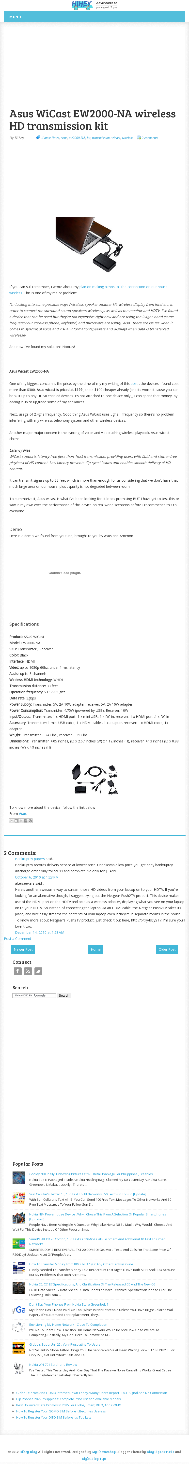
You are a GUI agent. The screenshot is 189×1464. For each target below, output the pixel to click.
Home (96, 949)
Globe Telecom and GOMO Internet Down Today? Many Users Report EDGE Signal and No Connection (91, 1393)
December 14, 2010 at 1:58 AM (39, 932)
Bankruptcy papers (30, 858)
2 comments (150, 138)
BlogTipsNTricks (160, 1452)
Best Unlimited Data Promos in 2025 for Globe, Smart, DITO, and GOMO (68, 1405)
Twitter (38, 971)
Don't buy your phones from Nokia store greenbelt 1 (68, 1304)
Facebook (18, 971)
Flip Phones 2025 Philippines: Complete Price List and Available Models (68, 1399)
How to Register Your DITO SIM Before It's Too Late (54, 1417)
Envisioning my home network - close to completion (68, 1324)
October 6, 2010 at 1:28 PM (37, 877)
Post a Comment (17, 938)
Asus (64, 138)
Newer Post (23, 949)
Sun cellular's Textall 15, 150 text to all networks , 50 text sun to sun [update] (87, 1194)
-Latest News (50, 138)
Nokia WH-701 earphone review (53, 1364)
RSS (28, 971)
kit (88, 138)
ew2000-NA (77, 138)
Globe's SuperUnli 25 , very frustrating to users (64, 1344)
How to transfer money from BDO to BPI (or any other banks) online (81, 1264)
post (134, 383)
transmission (101, 138)
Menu (15, 16)
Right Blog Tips (94, 1458)
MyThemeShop (104, 1452)
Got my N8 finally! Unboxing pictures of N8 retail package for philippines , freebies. (91, 1174)
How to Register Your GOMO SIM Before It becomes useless (61, 1411)
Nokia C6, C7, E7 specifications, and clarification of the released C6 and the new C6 (92, 1284)
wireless (127, 138)
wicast (115, 138)
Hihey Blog (28, 1452)
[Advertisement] (61, 30)
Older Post (167, 949)
